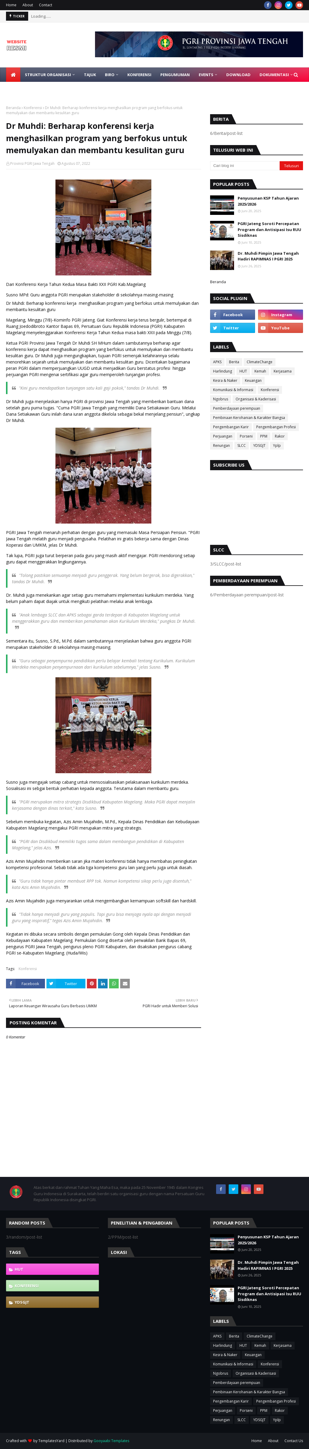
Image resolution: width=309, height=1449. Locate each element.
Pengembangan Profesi (276, 426)
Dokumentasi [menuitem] (274, 74)
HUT (243, 371)
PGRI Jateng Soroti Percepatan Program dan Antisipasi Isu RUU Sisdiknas (269, 229)
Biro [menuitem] (109, 74)
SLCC (241, 445)
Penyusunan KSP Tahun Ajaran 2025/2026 (268, 201)
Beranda (13, 107)
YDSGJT (259, 445)
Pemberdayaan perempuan (236, 408)
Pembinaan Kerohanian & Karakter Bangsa (249, 417)
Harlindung (222, 371)
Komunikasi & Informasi (233, 389)
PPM (263, 436)
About (27, 4)
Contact (45, 4)
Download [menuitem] (238, 74)
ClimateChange (259, 361)
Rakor (280, 436)
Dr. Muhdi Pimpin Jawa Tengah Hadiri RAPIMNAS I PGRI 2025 (268, 256)
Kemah (260, 371)
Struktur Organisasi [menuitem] (48, 74)
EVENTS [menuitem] (206, 74)
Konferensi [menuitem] (139, 74)
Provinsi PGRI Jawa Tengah (32, 163)
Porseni (246, 436)
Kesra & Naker (225, 380)
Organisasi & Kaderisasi (256, 399)
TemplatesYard (51, 1440)
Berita (234, 361)
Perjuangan (222, 436)
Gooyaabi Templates (111, 1440)
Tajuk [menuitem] (90, 74)
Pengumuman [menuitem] (175, 74)
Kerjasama (283, 371)
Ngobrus (220, 399)
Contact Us (293, 1440)
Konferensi (33, 107)
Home (11, 4)
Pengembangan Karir (231, 426)
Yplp (277, 445)
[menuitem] (13, 74)
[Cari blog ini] (245, 165)
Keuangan (253, 380)
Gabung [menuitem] (19, 89)
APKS (217, 361)
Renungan (221, 445)
